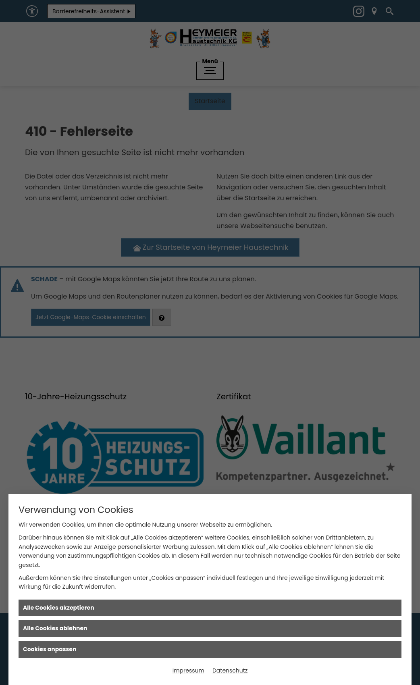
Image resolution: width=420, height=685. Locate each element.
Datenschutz (229, 670)
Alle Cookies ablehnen (55, 628)
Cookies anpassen (49, 649)
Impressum (188, 670)
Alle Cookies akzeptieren (58, 608)
